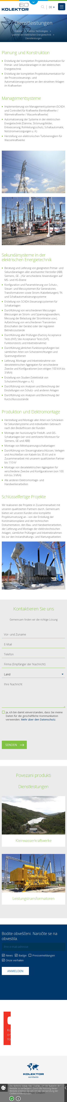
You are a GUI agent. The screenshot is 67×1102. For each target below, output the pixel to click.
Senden (11, 745)
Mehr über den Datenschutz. (38, 719)
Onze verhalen (15, 960)
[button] (33, 674)
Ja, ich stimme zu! (11, 1098)
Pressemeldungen (43, 955)
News (9, 955)
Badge (23, 955)
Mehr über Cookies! (18, 1098)
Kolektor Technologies (37, 31)
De (51, 7)
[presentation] (29, 731)
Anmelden (15, 971)
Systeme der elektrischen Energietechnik (31, 34)
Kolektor (19, 31)
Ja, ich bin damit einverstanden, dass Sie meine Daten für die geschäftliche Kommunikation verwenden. (34, 715)
